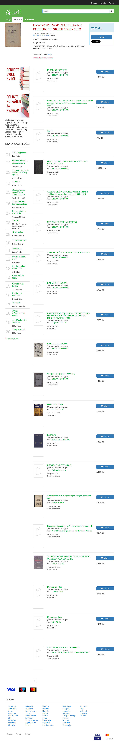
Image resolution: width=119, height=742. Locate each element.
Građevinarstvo (30, 711)
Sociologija (67, 725)
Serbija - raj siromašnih (17, 294)
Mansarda (16, 302)
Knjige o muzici (30, 723)
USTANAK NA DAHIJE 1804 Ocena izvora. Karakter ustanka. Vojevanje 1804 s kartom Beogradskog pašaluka (70, 102)
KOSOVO (51, 435)
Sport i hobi (84, 706)
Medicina (45, 706)
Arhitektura (12, 709)
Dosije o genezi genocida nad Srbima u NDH (18, 192)
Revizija (15, 220)
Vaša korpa (30, 20)
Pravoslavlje (46, 720)
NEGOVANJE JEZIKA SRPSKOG (62, 222)
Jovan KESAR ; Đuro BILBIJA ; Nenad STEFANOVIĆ (71, 652)
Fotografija (29, 706)
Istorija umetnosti (31, 720)
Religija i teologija (69, 716)
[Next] (35, 681)
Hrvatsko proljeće (54, 617)
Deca (10, 711)
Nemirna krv (17, 232)
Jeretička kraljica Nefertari (19, 321)
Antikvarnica (17, 20)
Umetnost (83, 716)
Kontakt (103, 3)
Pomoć (111, 3)
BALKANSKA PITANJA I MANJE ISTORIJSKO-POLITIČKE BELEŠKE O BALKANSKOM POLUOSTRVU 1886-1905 (68, 315)
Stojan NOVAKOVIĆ (59, 323)
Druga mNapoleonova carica (18, 313)
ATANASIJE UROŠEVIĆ (60, 440)
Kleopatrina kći (18, 329)
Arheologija (12, 706)
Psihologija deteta (19, 152)
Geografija (29, 709)
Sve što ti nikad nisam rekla (18, 267)
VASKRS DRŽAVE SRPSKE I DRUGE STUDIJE (68, 252)
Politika (45, 716)
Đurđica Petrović (58, 409)
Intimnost (16, 181)
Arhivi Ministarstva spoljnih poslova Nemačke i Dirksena (72, 531)
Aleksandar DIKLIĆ (59, 470)
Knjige (8, 20)
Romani (66, 720)
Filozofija (11, 725)
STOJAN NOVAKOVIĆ (41, 36)
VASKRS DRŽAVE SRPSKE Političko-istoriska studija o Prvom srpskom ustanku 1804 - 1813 (67, 193)
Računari (66, 713)
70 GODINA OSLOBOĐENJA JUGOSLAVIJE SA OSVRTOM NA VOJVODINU (68, 557)
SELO (49, 131)
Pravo (44, 718)
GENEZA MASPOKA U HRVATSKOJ (63, 648)
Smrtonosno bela (19, 240)
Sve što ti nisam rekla (19, 258)
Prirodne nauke (47, 725)
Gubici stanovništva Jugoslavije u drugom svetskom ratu (69, 497)
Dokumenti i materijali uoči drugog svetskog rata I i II (70, 526)
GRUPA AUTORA (58, 564)
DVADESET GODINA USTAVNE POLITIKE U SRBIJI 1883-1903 (67, 162)
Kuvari (27, 725)
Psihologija (67, 706)
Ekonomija (12, 713)
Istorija (50, 54)
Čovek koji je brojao (18, 276)
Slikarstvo (66, 723)
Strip (81, 709)
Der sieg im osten (54, 587)
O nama (94, 3)
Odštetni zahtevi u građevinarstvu (20, 161)
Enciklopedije (13, 716)
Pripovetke (46, 723)
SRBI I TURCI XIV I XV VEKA (61, 374)
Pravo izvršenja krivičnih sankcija (19, 202)
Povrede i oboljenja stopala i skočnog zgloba (20, 172)
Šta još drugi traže (11, 339)
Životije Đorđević (58, 503)
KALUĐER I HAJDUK (57, 283)
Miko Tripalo (56, 622)
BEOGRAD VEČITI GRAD (59, 465)
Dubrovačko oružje (55, 404)
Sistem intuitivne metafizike (19, 212)
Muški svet (17, 248)
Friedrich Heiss (57, 592)
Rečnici (65, 718)
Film (9, 718)
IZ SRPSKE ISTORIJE (57, 70)
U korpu (102, 37)
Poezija (45, 713)
